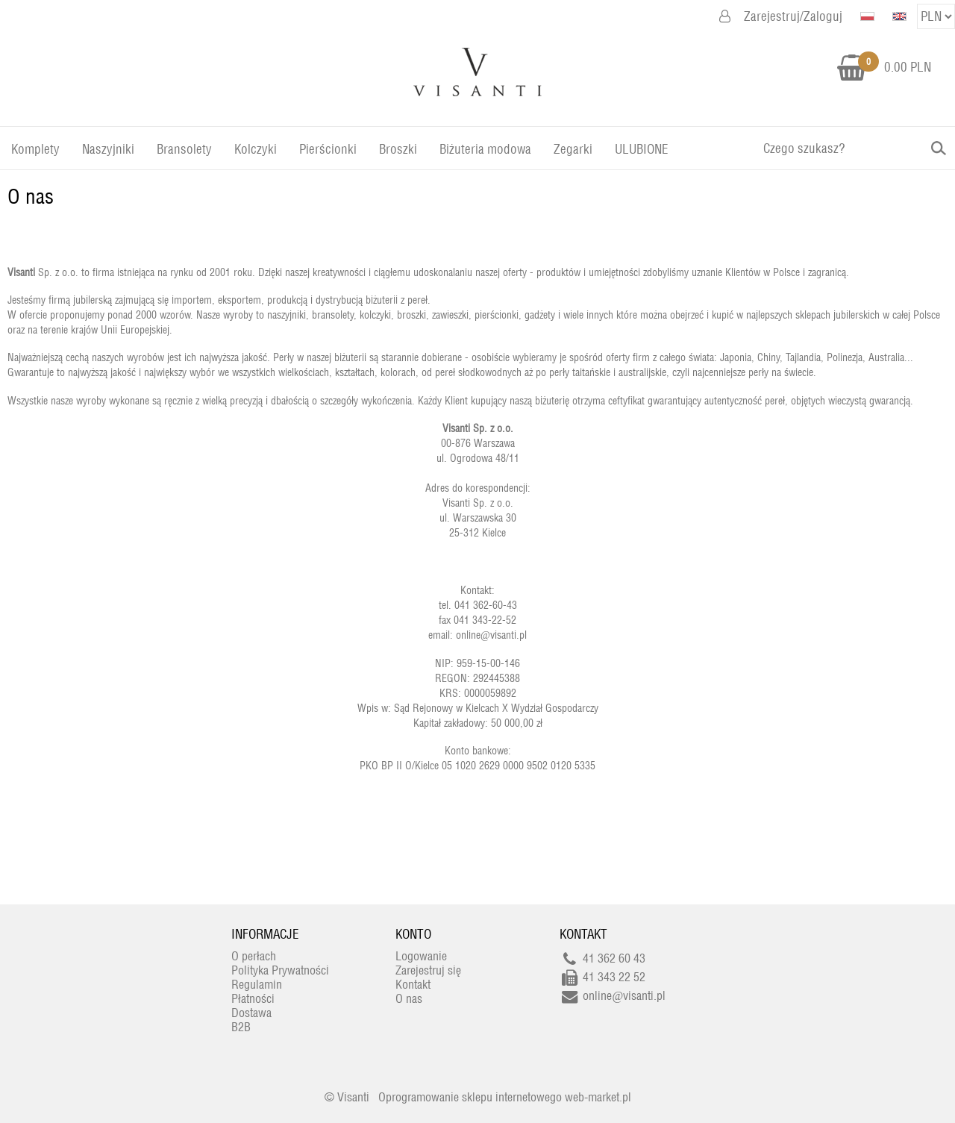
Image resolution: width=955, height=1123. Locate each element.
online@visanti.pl (491, 635)
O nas (30, 196)
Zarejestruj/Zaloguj (793, 16)
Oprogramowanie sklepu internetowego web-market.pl (504, 1097)
